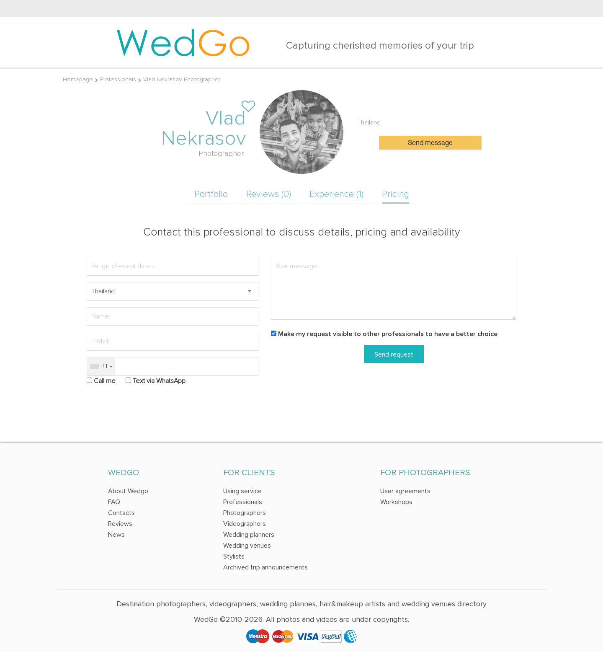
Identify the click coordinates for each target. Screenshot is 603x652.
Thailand (369, 122)
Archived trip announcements (265, 567)
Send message (430, 143)
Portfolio (211, 194)
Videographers (244, 524)
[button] (249, 291)
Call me (105, 381)
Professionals (118, 79)
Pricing (395, 194)
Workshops (396, 502)
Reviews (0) (268, 194)
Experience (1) (336, 194)
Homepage (78, 79)
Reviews (120, 524)
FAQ (114, 502)
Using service (242, 491)
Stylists (234, 556)
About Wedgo (128, 491)
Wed (183, 42)
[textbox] (172, 291)
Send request (393, 354)
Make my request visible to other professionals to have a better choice (387, 334)
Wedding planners (248, 534)
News (116, 534)
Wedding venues (247, 545)
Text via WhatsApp (159, 381)
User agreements (405, 491)
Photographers (244, 513)
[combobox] (101, 366)
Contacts (121, 513)
